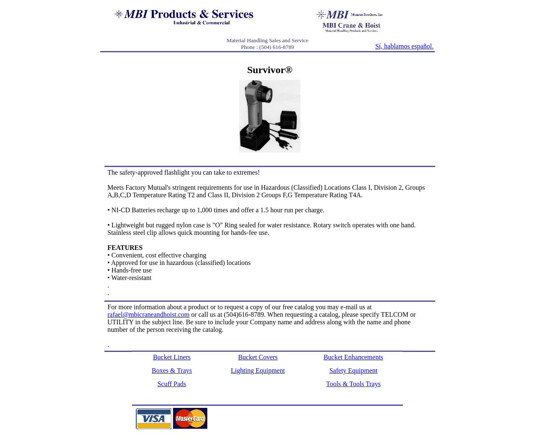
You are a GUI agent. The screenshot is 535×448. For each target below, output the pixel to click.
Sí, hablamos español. (404, 46)
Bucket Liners (172, 357)
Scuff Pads (172, 383)
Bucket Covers (258, 357)
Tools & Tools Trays (353, 383)
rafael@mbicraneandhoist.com (148, 314)
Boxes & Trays (172, 370)
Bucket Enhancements (353, 357)
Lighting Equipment (258, 370)
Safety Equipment (353, 370)
